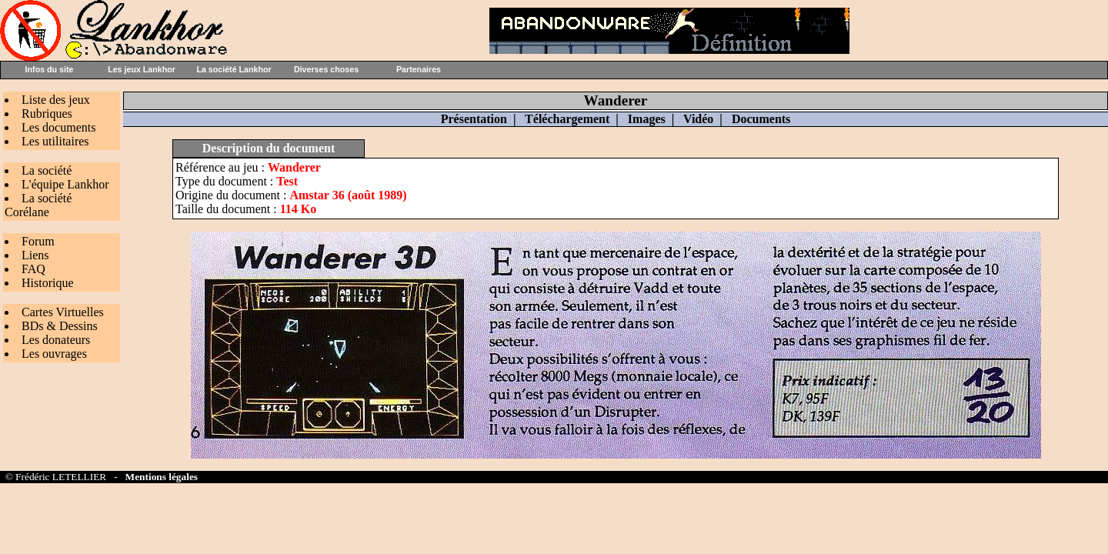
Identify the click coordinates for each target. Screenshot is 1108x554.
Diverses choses (326, 69)
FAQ (33, 268)
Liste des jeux (56, 99)
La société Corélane (38, 205)
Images (647, 118)
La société (47, 170)
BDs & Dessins (60, 325)
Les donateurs (56, 339)
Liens (35, 255)
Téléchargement (567, 118)
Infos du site (49, 69)
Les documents (58, 127)
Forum (38, 241)
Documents (761, 118)
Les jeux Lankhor (141, 69)
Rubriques (47, 113)
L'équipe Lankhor (65, 184)
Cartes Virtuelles (63, 312)
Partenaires (418, 69)
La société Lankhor (233, 69)
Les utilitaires (55, 141)
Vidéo (698, 118)
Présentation (474, 118)
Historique (48, 282)
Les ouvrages (54, 353)
